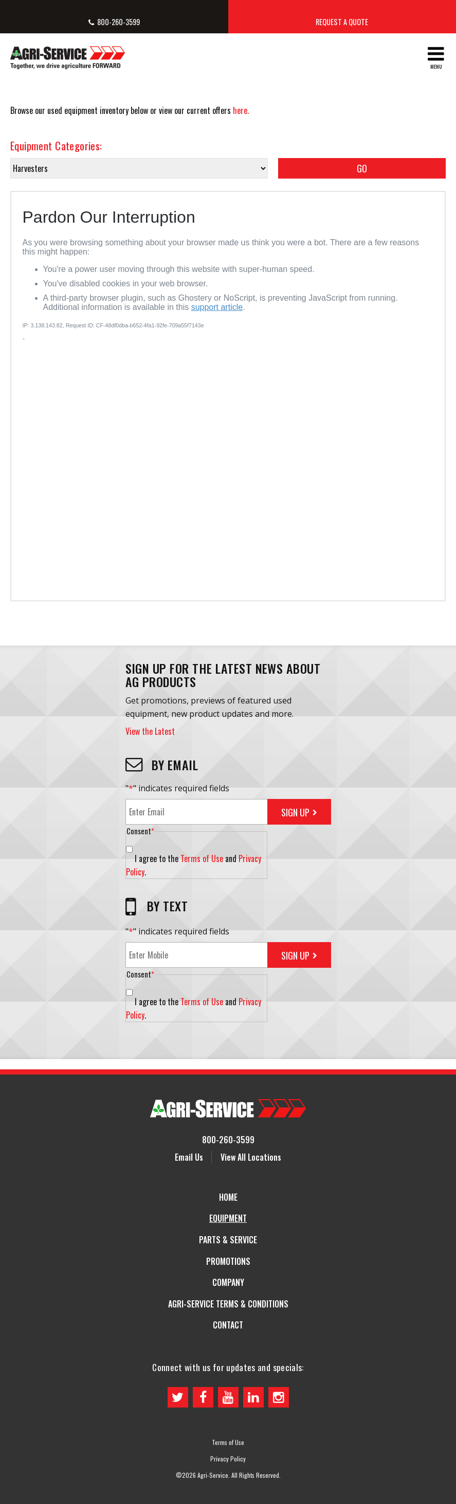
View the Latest (150, 731)
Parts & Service (228, 1240)
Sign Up (295, 812)
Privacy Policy (228, 1458)
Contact (228, 1325)
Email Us (189, 1157)
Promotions (228, 1261)
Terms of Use (201, 858)
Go (362, 168)
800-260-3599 (118, 21)
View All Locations (251, 1157)
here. (241, 110)
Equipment (228, 1218)
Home (228, 1197)
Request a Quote (342, 21)
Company (228, 1282)
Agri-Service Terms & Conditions (228, 1304)
